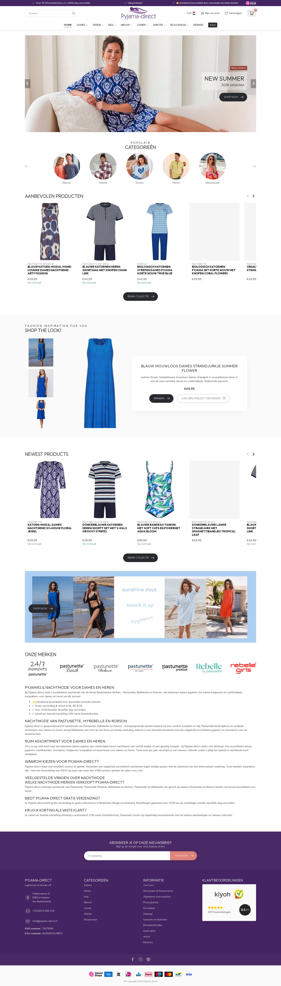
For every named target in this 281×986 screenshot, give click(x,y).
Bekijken (162, 398)
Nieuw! (125, 25)
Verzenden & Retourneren (158, 891)
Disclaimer (149, 908)
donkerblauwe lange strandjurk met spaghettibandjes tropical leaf (214, 529)
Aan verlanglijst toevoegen (204, 398)
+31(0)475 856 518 (43, 911)
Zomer (141, 25)
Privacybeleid (150, 902)
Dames (81, 25)
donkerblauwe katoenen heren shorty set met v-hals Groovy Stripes (104, 528)
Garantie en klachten (155, 919)
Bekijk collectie (141, 296)
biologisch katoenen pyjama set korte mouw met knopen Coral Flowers (214, 270)
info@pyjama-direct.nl (45, 921)
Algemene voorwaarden (157, 896)
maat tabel (149, 931)
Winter (158, 25)
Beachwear (178, 25)
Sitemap (148, 914)
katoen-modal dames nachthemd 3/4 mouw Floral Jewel (50, 528)
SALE (213, 25)
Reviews (148, 942)
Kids (111, 25)
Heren (97, 25)
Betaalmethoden (152, 925)
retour (146, 936)
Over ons (148, 885)
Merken (198, 25)
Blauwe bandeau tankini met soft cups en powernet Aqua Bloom (158, 528)
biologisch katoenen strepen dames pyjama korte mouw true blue (154, 270)
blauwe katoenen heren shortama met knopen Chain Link (104, 270)
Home (68, 25)
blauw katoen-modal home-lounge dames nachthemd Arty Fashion (50, 270)
